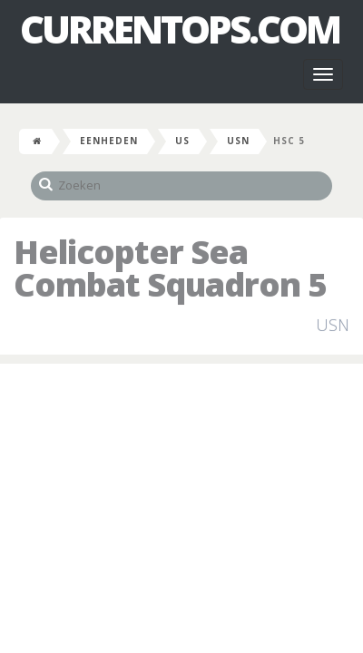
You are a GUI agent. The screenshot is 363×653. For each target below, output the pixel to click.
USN (238, 140)
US (182, 140)
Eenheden (109, 140)
